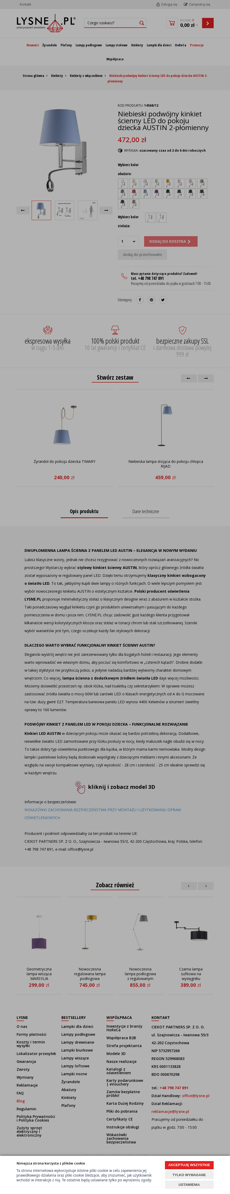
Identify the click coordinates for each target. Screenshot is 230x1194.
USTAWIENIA (189, 1185)
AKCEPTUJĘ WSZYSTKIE (189, 1165)
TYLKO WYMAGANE (189, 1175)
